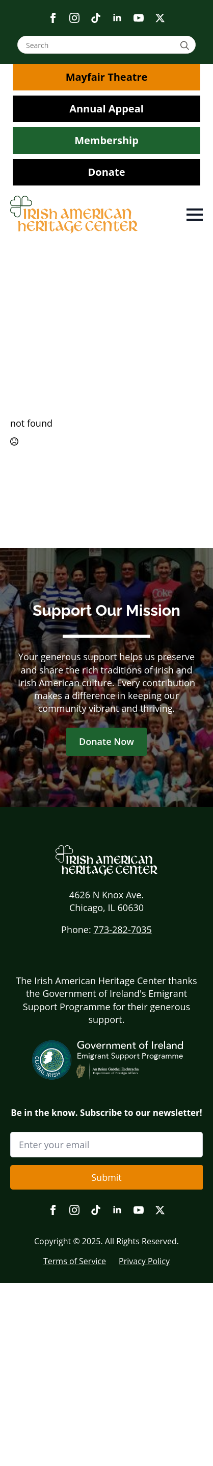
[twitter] (160, 18)
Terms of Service (74, 1261)
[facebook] (53, 18)
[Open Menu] (195, 214)
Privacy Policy (144, 1261)
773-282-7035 (122, 929)
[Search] (186, 45)
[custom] (95, 18)
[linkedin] (117, 18)
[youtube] (138, 18)
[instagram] (74, 18)
